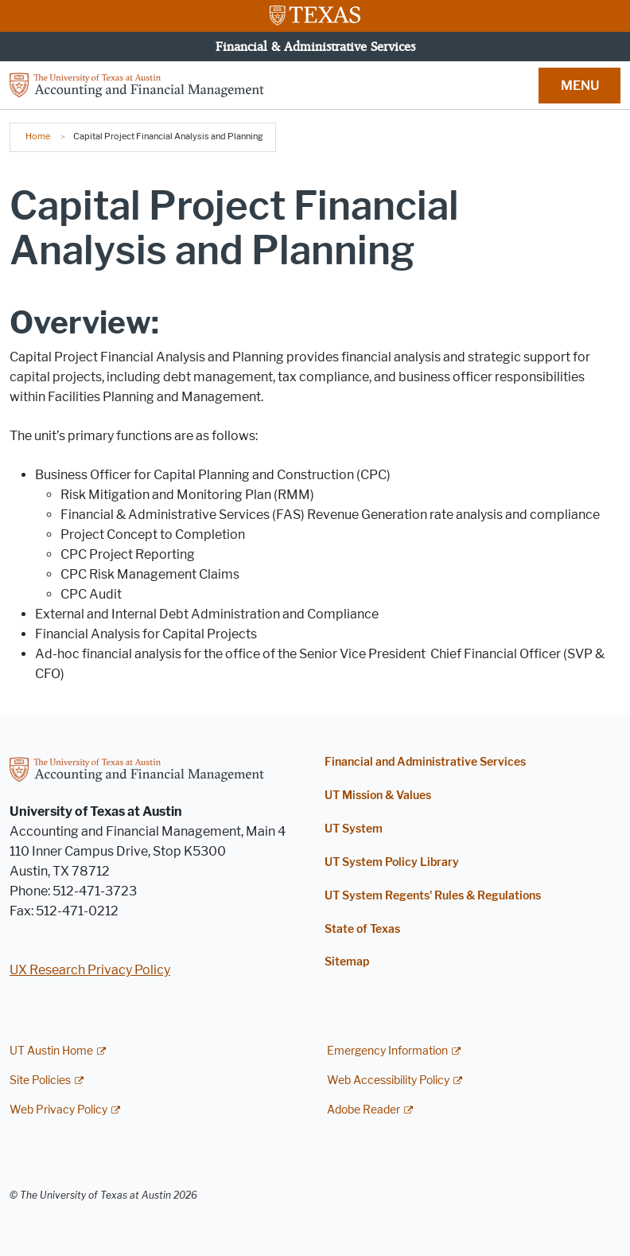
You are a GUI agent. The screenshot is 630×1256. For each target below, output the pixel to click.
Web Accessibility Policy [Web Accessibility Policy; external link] (388, 1080)
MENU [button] (580, 85)
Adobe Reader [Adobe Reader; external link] (363, 1110)
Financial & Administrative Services (315, 46)
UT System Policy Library (392, 862)
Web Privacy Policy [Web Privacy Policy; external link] (58, 1110)
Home (37, 136)
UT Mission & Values (378, 795)
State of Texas (362, 929)
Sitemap (347, 962)
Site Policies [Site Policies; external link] (40, 1080)
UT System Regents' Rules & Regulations (433, 896)
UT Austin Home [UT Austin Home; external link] (51, 1051)
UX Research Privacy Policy (90, 969)
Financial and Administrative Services (425, 762)
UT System (354, 829)
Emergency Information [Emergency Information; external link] (387, 1051)
